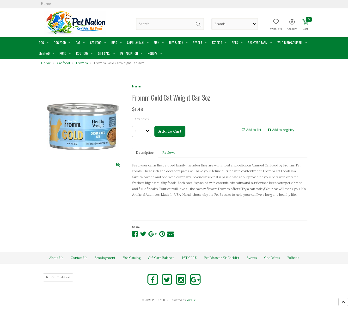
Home (46, 63)
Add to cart (170, 131)
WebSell (192, 300)
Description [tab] (145, 153)
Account (292, 28)
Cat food (63, 63)
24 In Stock (140, 119)
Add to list (251, 130)
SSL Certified (58, 277)
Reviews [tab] (168, 153)
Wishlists (276, 28)
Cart (305, 28)
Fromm (82, 63)
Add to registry (281, 130)
